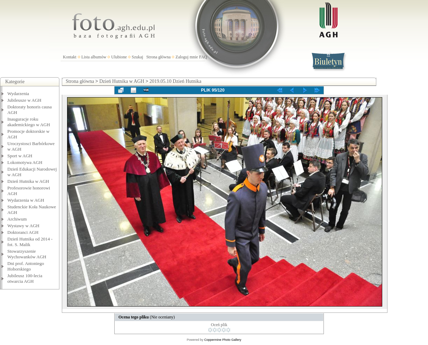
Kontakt (70, 57)
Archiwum (17, 219)
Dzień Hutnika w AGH (28, 181)
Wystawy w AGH (23, 225)
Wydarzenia (18, 93)
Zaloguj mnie (186, 57)
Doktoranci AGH (22, 232)
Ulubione (119, 57)
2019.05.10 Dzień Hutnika (176, 81)
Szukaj (137, 57)
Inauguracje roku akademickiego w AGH (28, 121)
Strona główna (158, 57)
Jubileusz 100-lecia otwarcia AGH (24, 278)
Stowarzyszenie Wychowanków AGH (26, 254)
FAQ (203, 57)
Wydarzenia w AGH (25, 200)
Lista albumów (94, 57)
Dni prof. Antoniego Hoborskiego (25, 266)
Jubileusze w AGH (24, 100)
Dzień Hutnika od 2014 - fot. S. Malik (29, 241)
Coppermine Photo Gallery (222, 340)
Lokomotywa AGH (24, 162)
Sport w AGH (19, 155)
